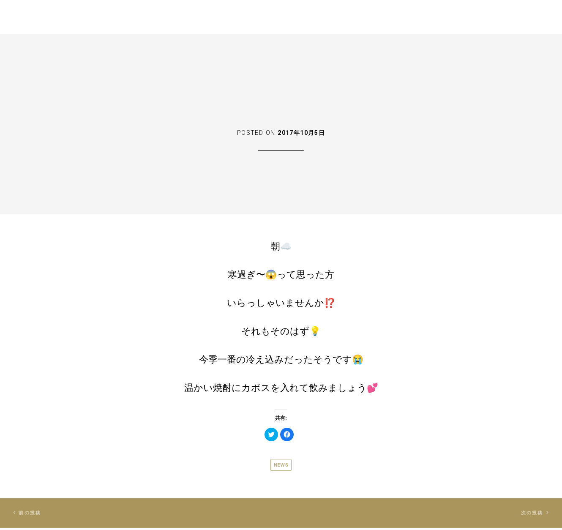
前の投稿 (31, 513)
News (281, 465)
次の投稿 (531, 513)
